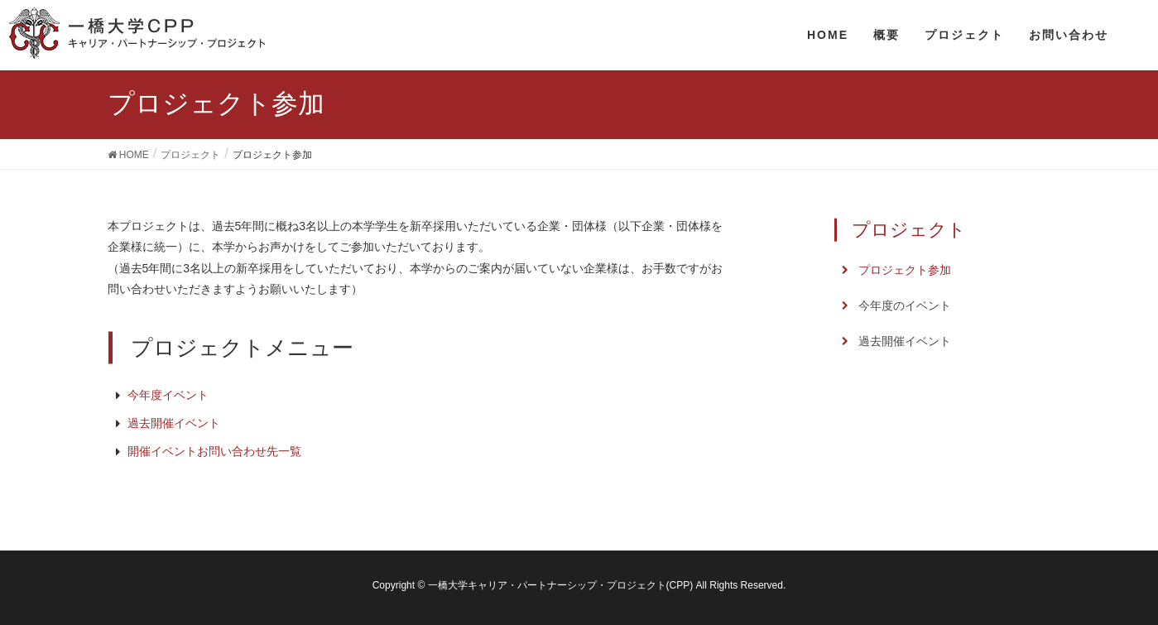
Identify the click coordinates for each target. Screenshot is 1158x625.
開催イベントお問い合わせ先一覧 (214, 451)
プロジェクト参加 (904, 269)
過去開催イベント (173, 423)
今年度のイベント (904, 305)
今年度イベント (168, 394)
